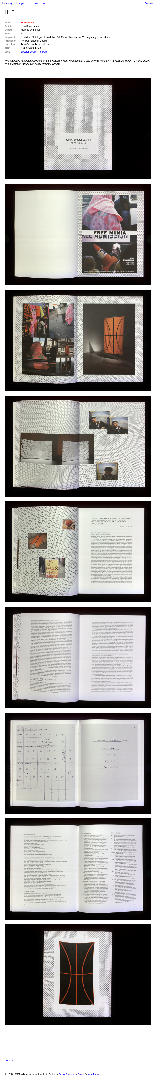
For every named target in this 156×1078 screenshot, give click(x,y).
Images (20, 3)
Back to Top (11, 1060)
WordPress (93, 1074)
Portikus (25, 40)
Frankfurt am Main (30, 44)
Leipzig (46, 44)
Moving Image (89, 37)
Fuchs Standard (66, 1074)
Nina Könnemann (30, 26)
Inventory (7, 3)
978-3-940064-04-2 (31, 48)
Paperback (104, 37)
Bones (81, 1074)
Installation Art (52, 37)
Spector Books (39, 40)
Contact (149, 3)
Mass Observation (71, 37)
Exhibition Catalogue (32, 37)
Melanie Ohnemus (30, 29)
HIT (10, 12)
